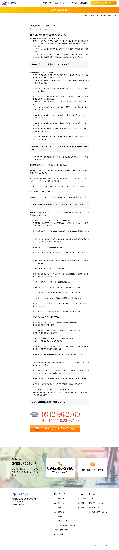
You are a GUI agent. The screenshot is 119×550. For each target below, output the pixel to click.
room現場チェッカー (62, 518)
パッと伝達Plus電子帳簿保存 (64, 521)
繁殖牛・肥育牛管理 (62, 524)
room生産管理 (61, 505)
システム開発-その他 (92, 15)
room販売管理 (61, 507)
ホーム (84, 15)
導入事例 (73, 3)
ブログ (94, 505)
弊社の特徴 (47, 3)
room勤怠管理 (61, 516)
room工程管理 (61, 510)
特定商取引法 (95, 510)
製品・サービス (60, 3)
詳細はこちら (60, 467)
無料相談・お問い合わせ (98, 513)
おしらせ (94, 502)
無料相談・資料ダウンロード (103, 3)
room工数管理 (61, 513)
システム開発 (61, 526)
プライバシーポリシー (97, 507)
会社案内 (83, 3)
